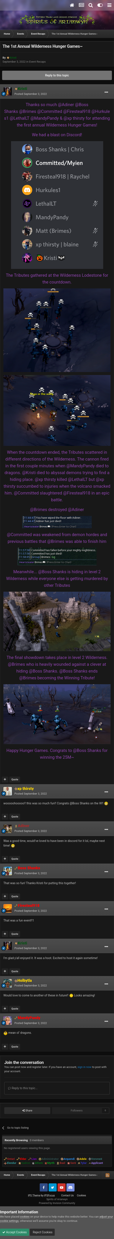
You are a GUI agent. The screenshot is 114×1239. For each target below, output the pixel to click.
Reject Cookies (42, 1232)
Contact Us (67, 1195)
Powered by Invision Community (57, 1203)
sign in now (84, 1067)
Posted (30, 94)
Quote (14, 779)
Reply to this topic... (23, 1088)
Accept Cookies (14, 1232)
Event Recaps (37, 61)
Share (27, 1110)
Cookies (81, 1195)
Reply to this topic (57, 75)
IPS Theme (34, 1195)
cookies (25, 1216)
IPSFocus (49, 1195)
